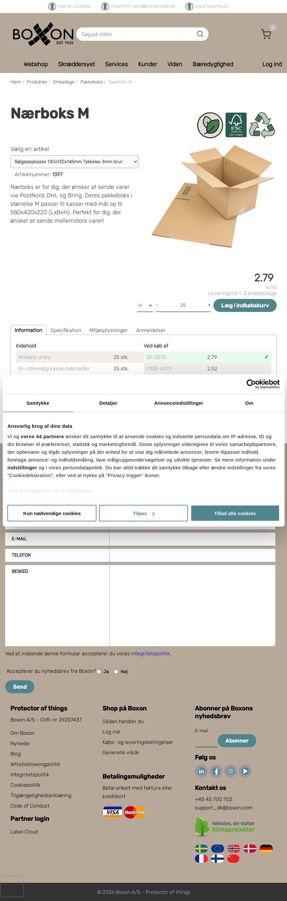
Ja (103, 672)
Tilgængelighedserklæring (40, 795)
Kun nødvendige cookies (52, 513)
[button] (266, 34)
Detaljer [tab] (108, 403)
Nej (120, 672)
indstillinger (22, 467)
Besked (20, 571)
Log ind (111, 732)
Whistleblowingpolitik (35, 764)
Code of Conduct (30, 806)
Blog (15, 754)
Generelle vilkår (120, 752)
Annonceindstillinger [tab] (178, 403)
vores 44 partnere (42, 436)
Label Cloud (24, 832)
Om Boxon (22, 733)
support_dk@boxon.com (224, 808)
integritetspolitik (150, 653)
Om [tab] (249, 403)
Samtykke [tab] (37, 403)
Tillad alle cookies (235, 513)
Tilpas (144, 513)
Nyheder (20, 743)
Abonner (236, 740)
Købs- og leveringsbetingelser (137, 742)
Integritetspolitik (29, 774)
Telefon (21, 555)
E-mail (19, 539)
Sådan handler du (123, 721)
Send (20, 687)
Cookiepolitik (25, 785)
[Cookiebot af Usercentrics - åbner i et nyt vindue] (251, 384)
